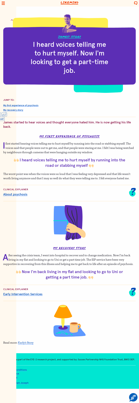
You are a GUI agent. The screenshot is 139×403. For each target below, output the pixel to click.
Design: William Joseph (16, 383)
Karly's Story (26, 342)
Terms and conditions (15, 370)
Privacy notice (11, 373)
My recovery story (13, 110)
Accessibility (10, 377)
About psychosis (15, 194)
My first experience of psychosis (20, 105)
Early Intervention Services (22, 294)
